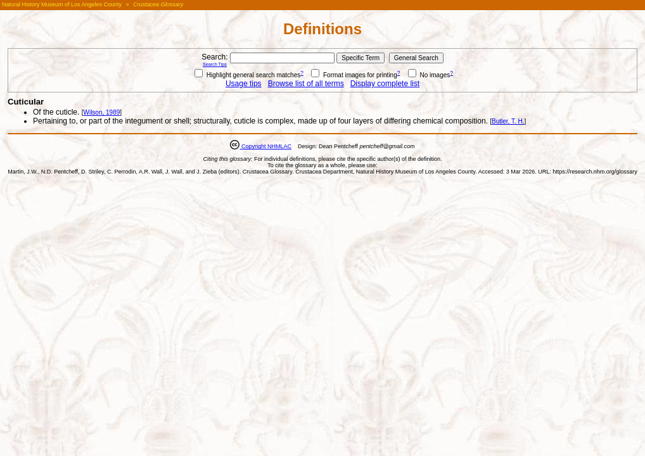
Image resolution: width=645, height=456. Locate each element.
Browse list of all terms (306, 83)
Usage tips (244, 83)
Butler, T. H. (508, 121)
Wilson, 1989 (101, 112)
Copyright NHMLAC (265, 146)
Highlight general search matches (247, 75)
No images (429, 75)
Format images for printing (354, 75)
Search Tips (215, 64)
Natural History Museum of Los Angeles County (62, 4)
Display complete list (384, 83)
